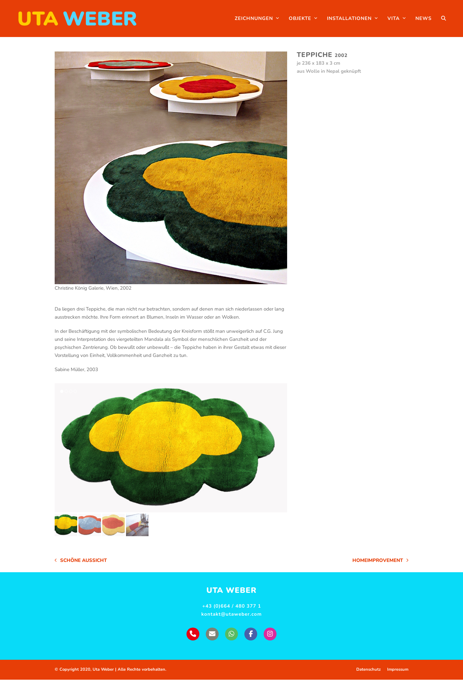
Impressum (397, 671)
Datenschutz (368, 671)
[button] (451, 19)
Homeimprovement (380, 562)
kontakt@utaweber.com (231, 615)
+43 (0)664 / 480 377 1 (231, 607)
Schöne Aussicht (81, 562)
